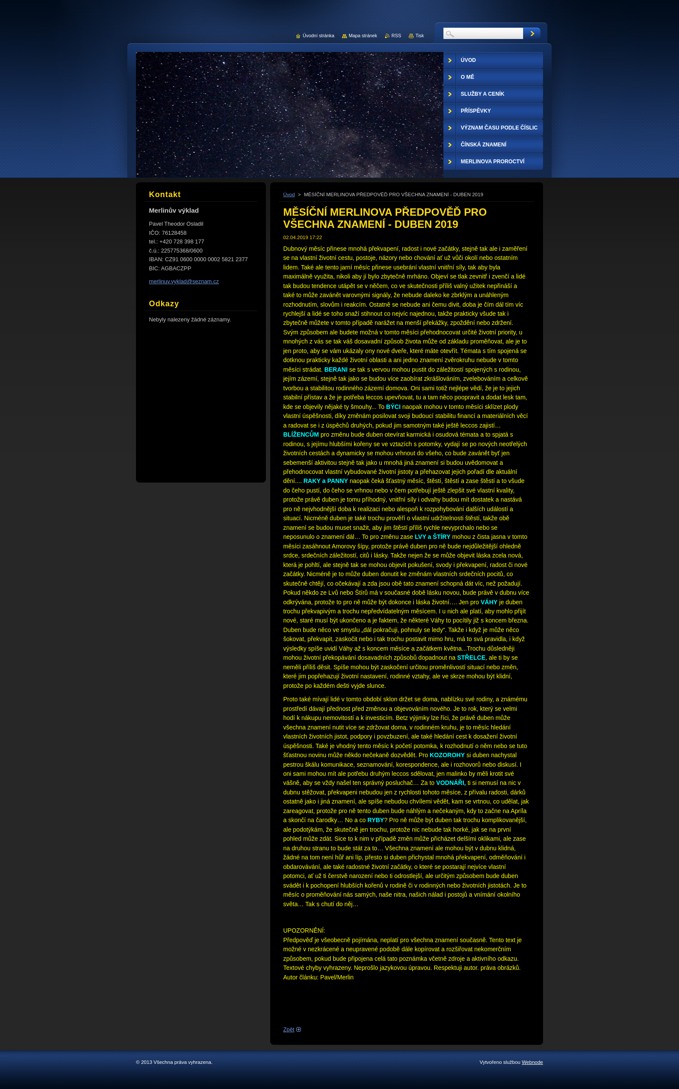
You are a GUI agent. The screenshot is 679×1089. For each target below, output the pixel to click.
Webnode (532, 1062)
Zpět (288, 1029)
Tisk (419, 35)
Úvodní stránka (318, 35)
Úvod (289, 194)
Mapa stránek (363, 35)
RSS (396, 35)
